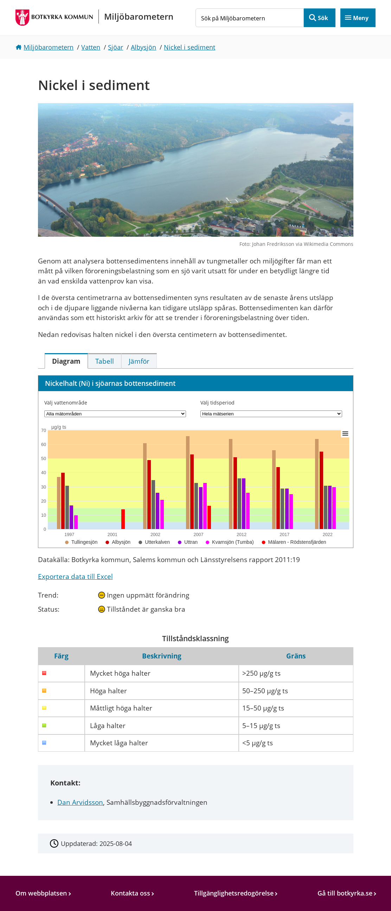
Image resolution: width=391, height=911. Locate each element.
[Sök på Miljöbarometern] (250, 17)
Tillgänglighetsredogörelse (234, 893)
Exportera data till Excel (75, 576)
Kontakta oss (130, 893)
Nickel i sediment (189, 47)
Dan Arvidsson (80, 802)
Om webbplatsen (41, 893)
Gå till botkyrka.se (345, 893)
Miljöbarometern (48, 47)
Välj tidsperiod (217, 402)
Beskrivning (161, 656)
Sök (323, 18)
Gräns (296, 656)
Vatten (90, 47)
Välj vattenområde (65, 402)
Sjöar (115, 47)
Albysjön (143, 47)
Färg (61, 656)
